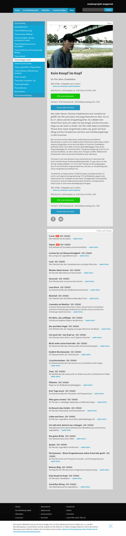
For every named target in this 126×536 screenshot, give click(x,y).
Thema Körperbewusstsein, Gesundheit (25, 45)
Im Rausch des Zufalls (65, 408)
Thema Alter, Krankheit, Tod (25, 80)
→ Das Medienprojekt (22, 510)
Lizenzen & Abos (59, 10)
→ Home (16, 507)
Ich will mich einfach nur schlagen (71, 425)
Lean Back (60, 287)
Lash (57, 261)
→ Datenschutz (45, 514)
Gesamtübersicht (21, 27)
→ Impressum (44, 510)
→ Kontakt (43, 517)
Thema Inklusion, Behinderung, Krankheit (26, 72)
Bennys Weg (61, 467)
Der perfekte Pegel (64, 326)
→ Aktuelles (18, 514)
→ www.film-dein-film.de (75, 517)
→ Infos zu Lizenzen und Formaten (65, 86)
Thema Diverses (20, 88)
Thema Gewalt (19, 56)
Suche (108, 10)
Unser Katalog (19, 23)
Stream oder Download (65, 107)
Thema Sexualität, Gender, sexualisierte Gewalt (24, 39)
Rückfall (59, 295)
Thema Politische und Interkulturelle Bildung (28, 51)
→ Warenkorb (44, 507)
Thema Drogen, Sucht (22, 60)
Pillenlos (59, 382)
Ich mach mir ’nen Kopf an (68, 334)
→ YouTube (69, 514)
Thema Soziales (20, 77)
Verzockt (59, 278)
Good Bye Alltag (63, 484)
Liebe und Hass (62, 416)
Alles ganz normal (64, 399)
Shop (72, 10)
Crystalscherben (63, 360)
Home (17, 10)
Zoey (57, 371)
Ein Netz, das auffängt (66, 317)
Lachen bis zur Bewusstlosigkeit (71, 253)
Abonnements (19, 91)
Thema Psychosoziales (23, 63)
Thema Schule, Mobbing (23, 34)
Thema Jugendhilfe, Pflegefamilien (27, 67)
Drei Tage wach (62, 390)
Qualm (58, 444)
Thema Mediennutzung (23, 30)
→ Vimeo (68, 510)
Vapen (60, 244)
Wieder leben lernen (65, 270)
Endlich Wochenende (65, 351)
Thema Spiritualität (21, 84)
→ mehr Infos (77, 239)
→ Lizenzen (18, 517)
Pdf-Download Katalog (23, 95)
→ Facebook (69, 507)
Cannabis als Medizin (65, 304)
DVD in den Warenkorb (65, 96)
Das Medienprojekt (30, 10)
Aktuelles (45, 10)
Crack (60, 236)
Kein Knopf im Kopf (64, 475)
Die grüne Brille (62, 436)
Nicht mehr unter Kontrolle (68, 343)
